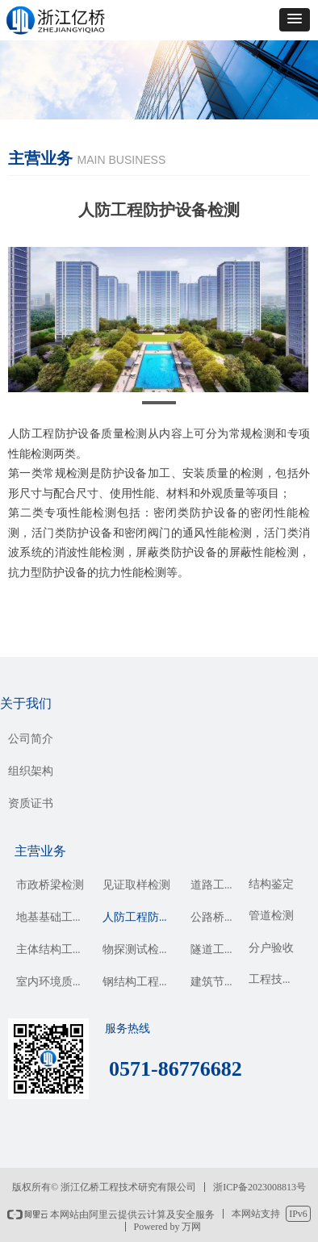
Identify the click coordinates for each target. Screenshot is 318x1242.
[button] (294, 19)
